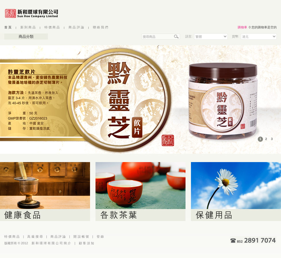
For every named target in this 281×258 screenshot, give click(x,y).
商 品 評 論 (76, 27)
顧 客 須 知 (86, 243)
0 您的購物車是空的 (263, 27)
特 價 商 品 (52, 27)
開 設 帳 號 (81, 236)
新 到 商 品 (28, 27)
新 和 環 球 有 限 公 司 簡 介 (51, 243)
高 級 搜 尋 (34, 236)
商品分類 (26, 36)
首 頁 (7, 27)
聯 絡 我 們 (100, 27)
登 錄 (100, 236)
